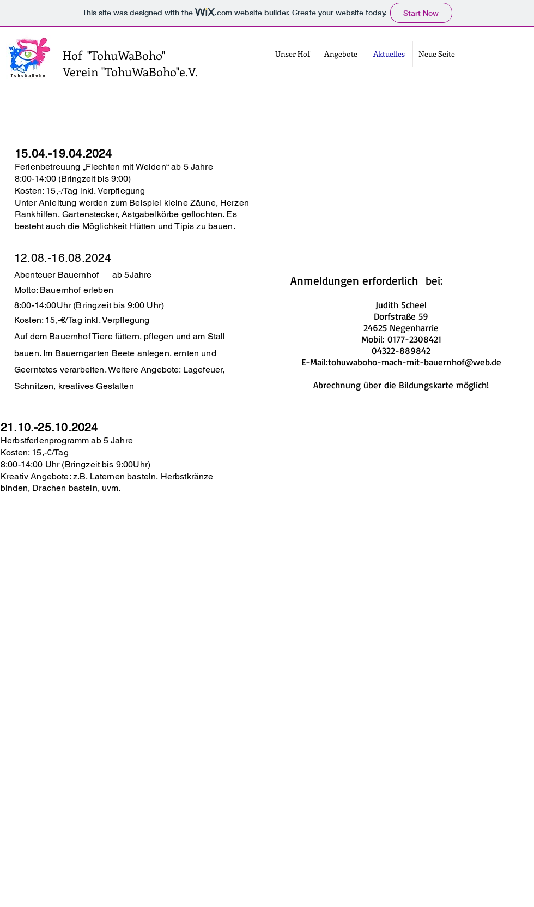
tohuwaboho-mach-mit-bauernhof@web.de (414, 362)
